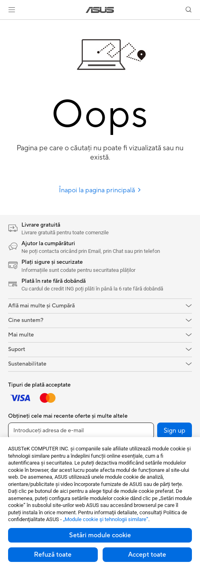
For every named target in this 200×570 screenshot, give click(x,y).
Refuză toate (53, 555)
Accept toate (147, 555)
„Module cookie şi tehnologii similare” (105, 519)
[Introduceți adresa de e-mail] (81, 431)
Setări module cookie (100, 535)
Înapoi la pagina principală (100, 190)
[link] (100, 10)
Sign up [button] (174, 431)
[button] (11, 9)
